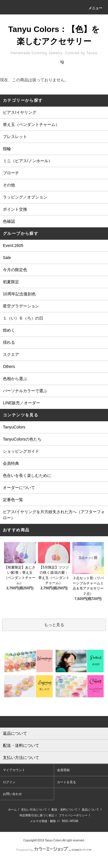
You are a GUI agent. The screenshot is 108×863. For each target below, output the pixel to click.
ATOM (74, 821)
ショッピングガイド (21, 451)
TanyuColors (14, 427)
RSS (65, 821)
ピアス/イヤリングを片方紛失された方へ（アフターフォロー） (54, 514)
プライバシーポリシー (73, 815)
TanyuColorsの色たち (22, 439)
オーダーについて (19, 487)
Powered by (54, 849)
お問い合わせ (12, 794)
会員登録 (63, 770)
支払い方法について (34, 809)
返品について (90, 809)
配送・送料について (64, 809)
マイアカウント (14, 770)
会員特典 (11, 463)
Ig (62, 61)
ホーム (12, 809)
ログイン (9, 782)
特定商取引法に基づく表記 (37, 815)
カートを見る (66, 782)
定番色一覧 (13, 499)
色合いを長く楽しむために (27, 475)
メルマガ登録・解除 (43, 821)
